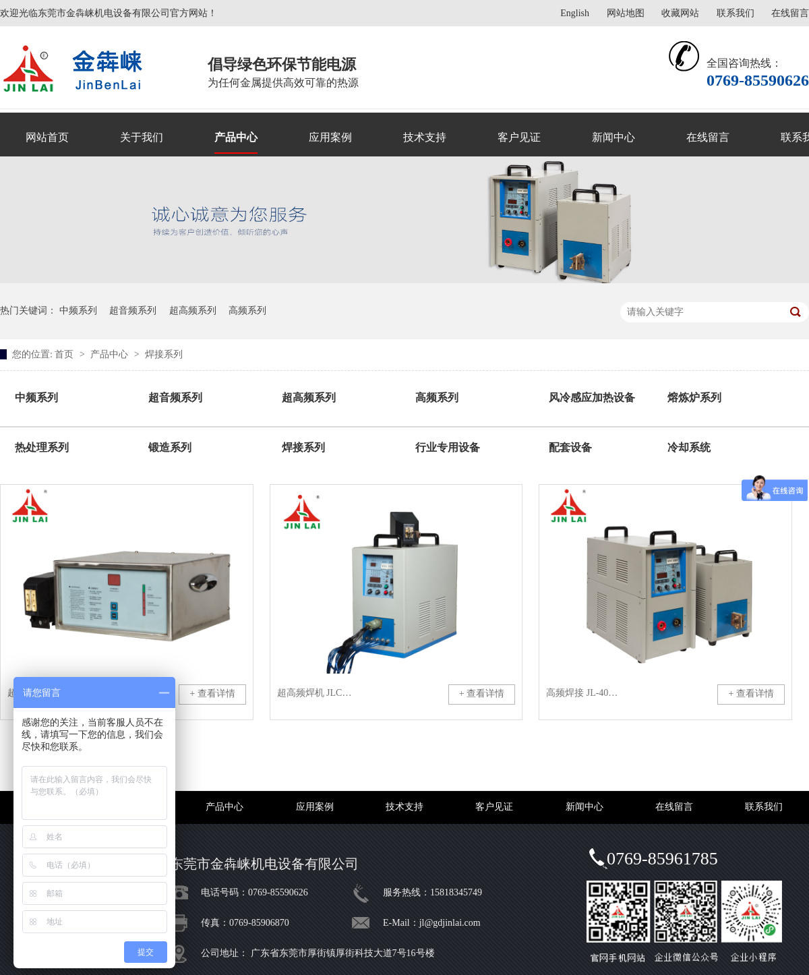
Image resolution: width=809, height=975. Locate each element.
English (574, 13)
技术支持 (424, 137)
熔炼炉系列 (694, 397)
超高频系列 (192, 310)
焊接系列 (164, 354)
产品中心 (236, 137)
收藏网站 (680, 13)
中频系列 (78, 310)
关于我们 (141, 137)
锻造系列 (169, 447)
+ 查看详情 (212, 693)
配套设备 (570, 447)
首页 (65, 354)
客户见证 (519, 137)
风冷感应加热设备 (592, 397)
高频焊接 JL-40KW (584, 693)
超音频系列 (132, 310)
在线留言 (790, 13)
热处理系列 (42, 447)
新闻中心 (613, 137)
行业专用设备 (447, 447)
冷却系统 (689, 447)
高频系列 (247, 310)
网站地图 (626, 13)
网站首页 (47, 137)
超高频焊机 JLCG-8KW (315, 693)
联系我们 (735, 13)
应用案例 (330, 137)
